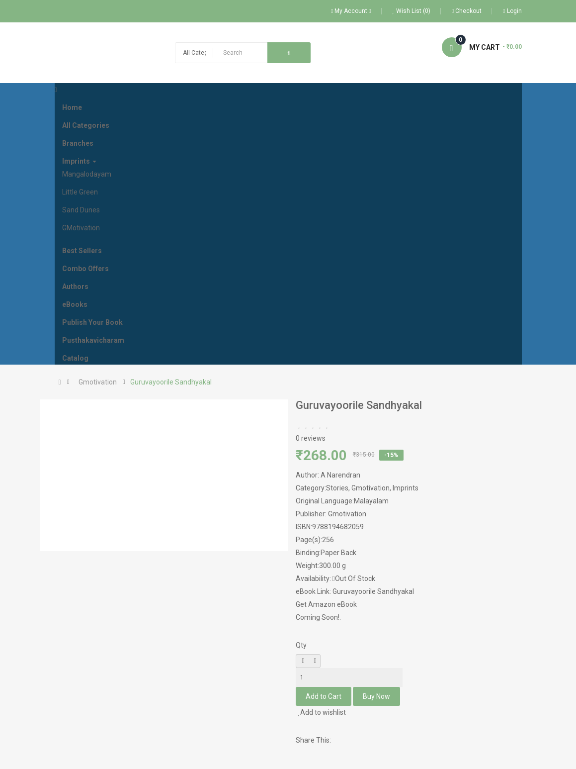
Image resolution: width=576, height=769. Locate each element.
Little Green (80, 192)
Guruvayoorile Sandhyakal (171, 382)
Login (512, 10)
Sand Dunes (81, 210)
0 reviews (311, 438)
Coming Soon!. (318, 617)
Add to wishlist (322, 712)
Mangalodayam (86, 174)
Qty (301, 645)
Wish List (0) (411, 10)
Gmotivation (98, 382)
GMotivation (81, 228)
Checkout (467, 10)
